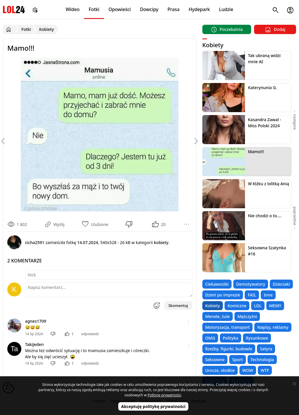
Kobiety (212, 305)
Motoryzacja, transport (227, 327)
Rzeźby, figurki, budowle (229, 349)
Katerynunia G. (262, 87)
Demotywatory (250, 284)
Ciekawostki (217, 284)
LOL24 (14, 9)
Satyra (266, 349)
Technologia (262, 359)
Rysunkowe (257, 338)
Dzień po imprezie (222, 295)
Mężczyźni (247, 316)
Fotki (94, 9)
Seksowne (215, 359)
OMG (210, 338)
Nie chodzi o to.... (264, 215)
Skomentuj (178, 305)
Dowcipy (149, 9)
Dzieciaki (281, 284)
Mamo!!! (256, 151)
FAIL (252, 295)
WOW (247, 370)
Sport (237, 359)
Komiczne (236, 305)
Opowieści (120, 9)
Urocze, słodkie (220, 370)
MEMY (275, 305)
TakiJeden (34, 344)
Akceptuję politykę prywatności (153, 406)
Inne (268, 295)
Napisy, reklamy (272, 327)
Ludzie (226, 9)
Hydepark (199, 9)
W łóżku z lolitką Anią (268, 183)
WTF (265, 370)
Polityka (230, 338)
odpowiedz (90, 333)
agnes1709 (35, 321)
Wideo (72, 9)
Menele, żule (217, 316)
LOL (258, 305)
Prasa (173, 9)
